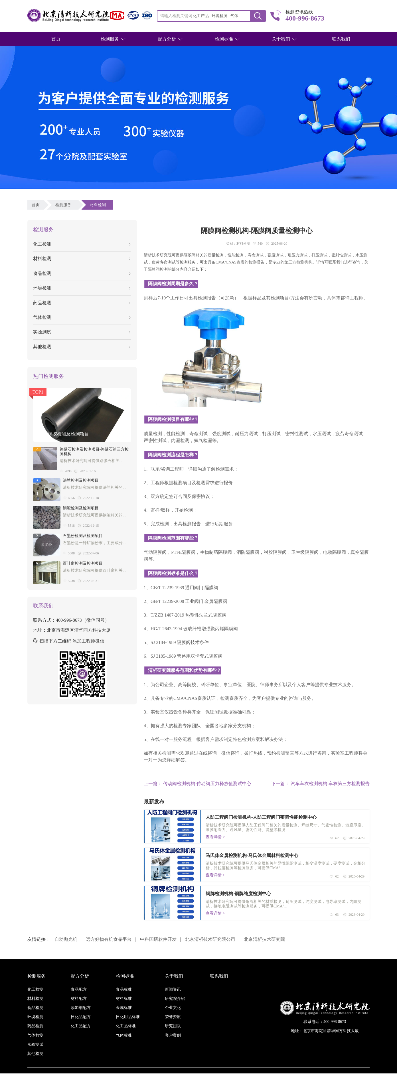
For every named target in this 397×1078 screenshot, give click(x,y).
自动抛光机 (65, 939)
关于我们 (281, 39)
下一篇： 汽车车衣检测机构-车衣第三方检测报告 (320, 783)
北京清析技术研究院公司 (210, 939)
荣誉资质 (173, 1017)
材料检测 (99, 205)
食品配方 (79, 989)
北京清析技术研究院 (264, 939)
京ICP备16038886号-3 (231, 1075)
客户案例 (173, 1035)
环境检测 (82, 287)
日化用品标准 (128, 1017)
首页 (55, 39)
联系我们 (341, 39)
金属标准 (124, 1008)
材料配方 (79, 998)
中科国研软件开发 (158, 939)
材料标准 (124, 998)
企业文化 (173, 1008)
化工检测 (82, 244)
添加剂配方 (81, 1008)
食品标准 (124, 989)
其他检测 (82, 346)
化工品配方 (81, 1026)
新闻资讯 (173, 989)
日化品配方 (81, 1017)
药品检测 (82, 302)
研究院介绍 (175, 998)
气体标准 (124, 1035)
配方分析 (167, 39)
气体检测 (82, 317)
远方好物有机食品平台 (108, 939)
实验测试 (82, 331)
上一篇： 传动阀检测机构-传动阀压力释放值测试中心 (197, 783)
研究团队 (173, 1026)
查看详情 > (215, 837)
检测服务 (110, 39)
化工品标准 (126, 1026)
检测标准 (224, 39)
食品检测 (82, 273)
